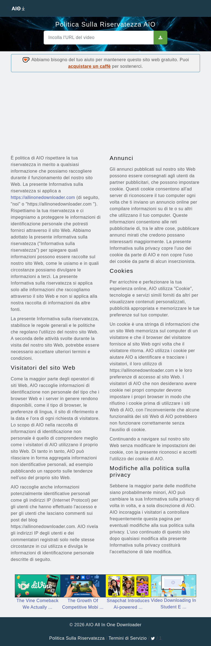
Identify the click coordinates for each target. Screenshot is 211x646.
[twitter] (153, 638)
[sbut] (160, 37)
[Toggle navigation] (200, 8)
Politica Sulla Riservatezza (76, 638)
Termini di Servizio (128, 638)
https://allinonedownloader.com (43, 197)
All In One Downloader (118, 624)
